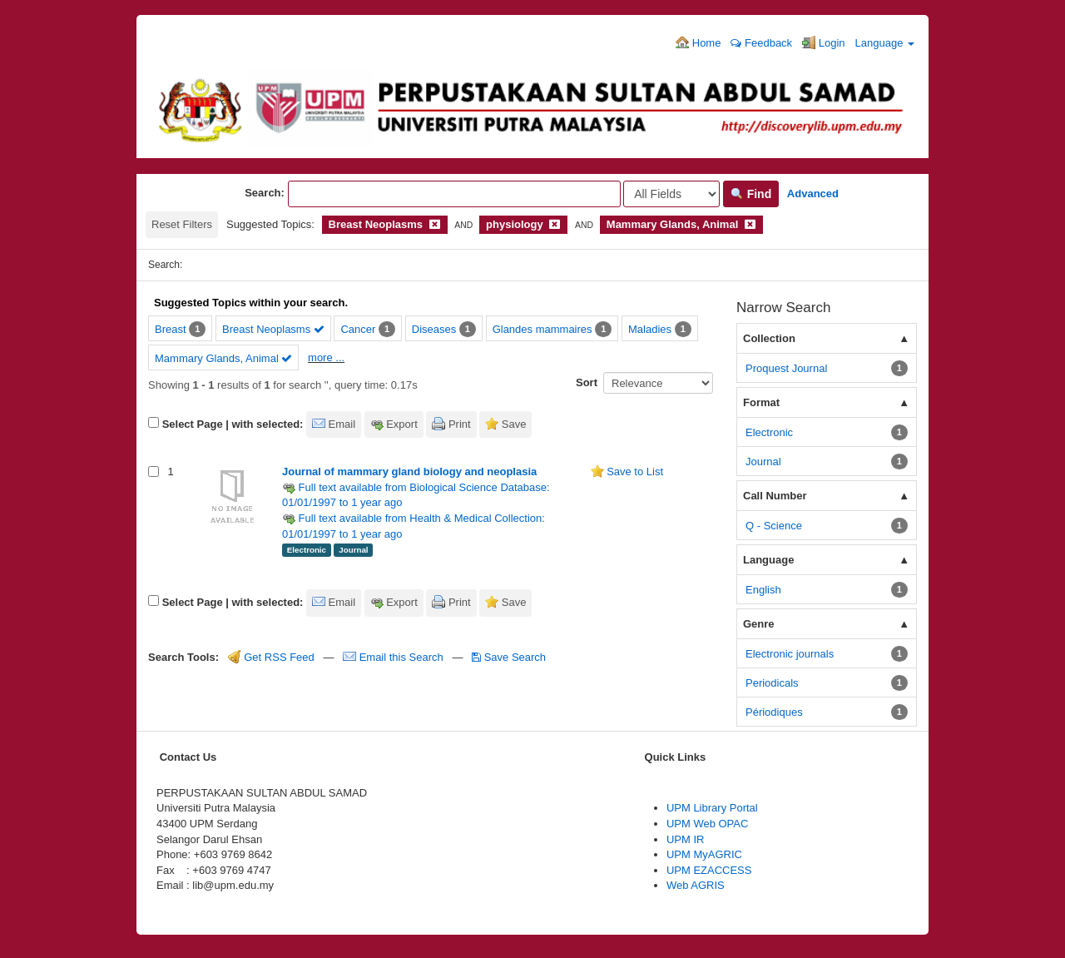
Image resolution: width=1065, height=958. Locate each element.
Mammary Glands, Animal (223, 358)
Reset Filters (181, 224)
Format (761, 402)
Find (751, 194)
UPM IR (685, 839)
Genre (759, 624)
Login (823, 42)
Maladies (649, 329)
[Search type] (671, 194)
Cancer (357, 329)
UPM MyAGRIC (704, 854)
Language (884, 43)
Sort (586, 382)
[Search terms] (454, 194)
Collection (769, 338)
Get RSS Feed (271, 657)
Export (402, 424)
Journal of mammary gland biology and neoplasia (409, 471)
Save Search (509, 657)
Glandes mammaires (542, 329)
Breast (170, 329)
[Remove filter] (434, 224)
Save (514, 424)
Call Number (775, 495)
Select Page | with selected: (233, 424)
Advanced (813, 193)
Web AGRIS (695, 885)
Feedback (761, 43)
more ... (326, 357)
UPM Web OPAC (707, 823)
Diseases (434, 329)
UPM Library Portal (712, 808)
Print (459, 424)
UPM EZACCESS (709, 870)
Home (698, 42)
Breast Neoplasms (273, 329)
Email (342, 424)
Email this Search (394, 657)
